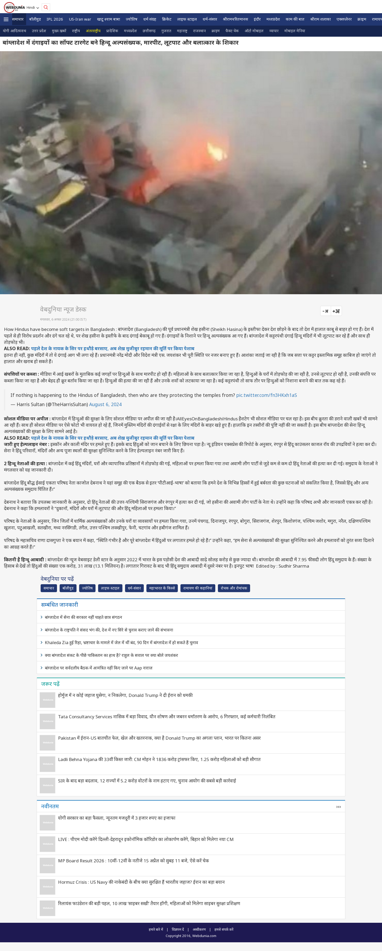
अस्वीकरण (199, 929)
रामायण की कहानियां (197, 588)
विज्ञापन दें (178, 929)
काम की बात (295, 19)
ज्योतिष (131, 19)
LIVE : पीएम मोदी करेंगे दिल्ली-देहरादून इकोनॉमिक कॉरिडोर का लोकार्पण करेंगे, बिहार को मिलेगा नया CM (146, 839)
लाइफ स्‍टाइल (187, 19)
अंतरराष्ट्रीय (93, 30)
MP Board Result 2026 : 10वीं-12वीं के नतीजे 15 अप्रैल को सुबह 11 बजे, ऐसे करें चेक (133, 861)
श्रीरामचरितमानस (235, 19)
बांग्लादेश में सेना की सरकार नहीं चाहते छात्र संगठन (83, 617)
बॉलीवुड (35, 19)
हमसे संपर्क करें (223, 929)
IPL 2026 (55, 19)
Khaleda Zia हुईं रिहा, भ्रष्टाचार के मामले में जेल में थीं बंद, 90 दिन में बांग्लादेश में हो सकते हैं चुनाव (121, 642)
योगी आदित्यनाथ (14, 30)
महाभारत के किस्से (162, 588)
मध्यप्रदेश (273, 19)
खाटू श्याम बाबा (108, 19)
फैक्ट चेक (232, 30)
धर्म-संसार (210, 19)
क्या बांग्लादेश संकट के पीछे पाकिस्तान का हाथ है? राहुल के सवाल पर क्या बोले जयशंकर (111, 655)
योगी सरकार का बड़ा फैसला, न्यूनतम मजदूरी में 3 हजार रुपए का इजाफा (116, 818)
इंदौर (257, 19)
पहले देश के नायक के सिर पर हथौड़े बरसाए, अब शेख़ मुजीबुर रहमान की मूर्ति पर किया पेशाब (112, 348)
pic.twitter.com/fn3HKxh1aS (266, 395)
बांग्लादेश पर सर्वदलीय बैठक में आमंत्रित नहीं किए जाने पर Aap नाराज (98, 668)
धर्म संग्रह (149, 19)
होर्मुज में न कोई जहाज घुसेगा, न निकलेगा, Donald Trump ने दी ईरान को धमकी (125, 695)
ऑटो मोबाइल (254, 30)
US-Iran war (80, 19)
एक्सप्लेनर (344, 19)
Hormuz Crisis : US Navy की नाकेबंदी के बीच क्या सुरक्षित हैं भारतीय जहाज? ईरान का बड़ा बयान (141, 882)
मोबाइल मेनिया (294, 30)
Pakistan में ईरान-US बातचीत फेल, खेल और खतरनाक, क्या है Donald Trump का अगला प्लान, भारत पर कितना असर (159, 738)
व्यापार (274, 30)
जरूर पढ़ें (50, 683)
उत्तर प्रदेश (39, 30)
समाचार (17, 19)
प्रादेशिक (112, 30)
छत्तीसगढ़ (149, 30)
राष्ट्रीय (76, 30)
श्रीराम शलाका (320, 19)
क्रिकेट (166, 19)
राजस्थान (199, 30)
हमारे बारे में (156, 929)
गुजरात (166, 30)
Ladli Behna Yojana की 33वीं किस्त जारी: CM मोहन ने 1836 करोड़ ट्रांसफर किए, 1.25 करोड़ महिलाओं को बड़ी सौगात (159, 759)
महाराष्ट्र (182, 30)
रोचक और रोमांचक (234, 588)
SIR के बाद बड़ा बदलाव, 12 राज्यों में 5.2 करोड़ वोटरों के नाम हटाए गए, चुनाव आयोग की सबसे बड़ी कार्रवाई (147, 781)
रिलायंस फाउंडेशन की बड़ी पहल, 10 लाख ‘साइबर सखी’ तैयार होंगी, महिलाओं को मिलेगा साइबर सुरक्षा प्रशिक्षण (149, 903)
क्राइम (361, 19)
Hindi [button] (31, 7)
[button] (6, 19)
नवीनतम (50, 806)
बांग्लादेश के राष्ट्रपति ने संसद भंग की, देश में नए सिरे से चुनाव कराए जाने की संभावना (109, 630)
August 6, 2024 (105, 404)
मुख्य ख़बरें (59, 30)
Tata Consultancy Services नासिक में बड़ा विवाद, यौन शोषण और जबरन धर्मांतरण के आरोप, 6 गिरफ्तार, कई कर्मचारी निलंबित (166, 717)
